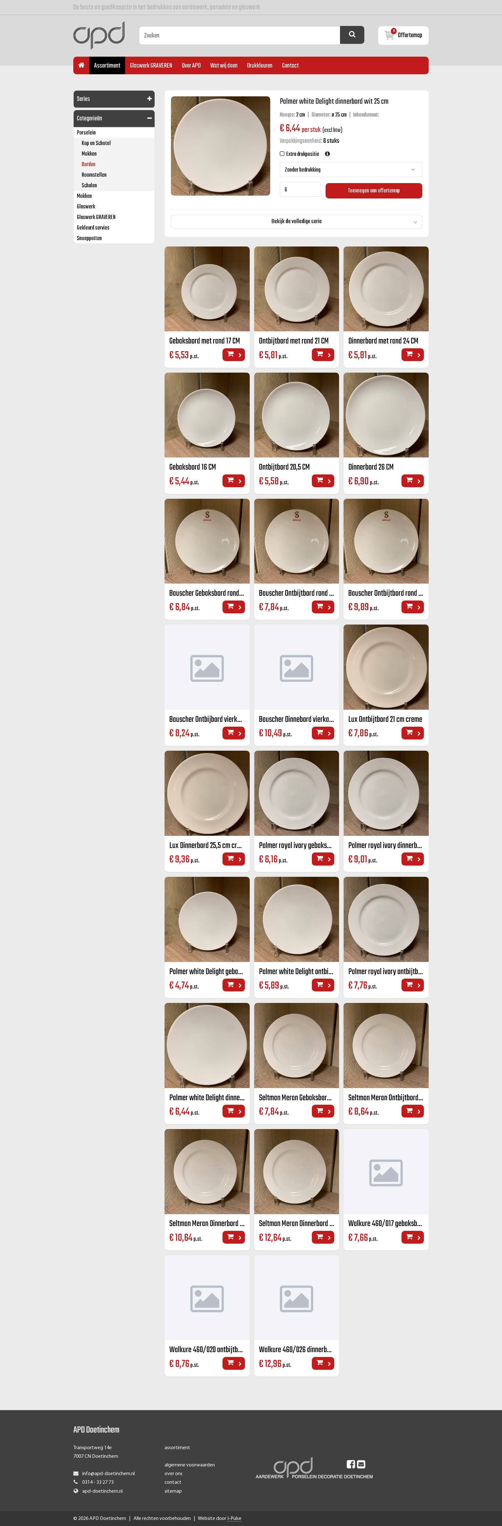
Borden (88, 164)
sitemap (173, 1491)
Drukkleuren (259, 66)
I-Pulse (234, 1518)
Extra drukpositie (301, 154)
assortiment (177, 1447)
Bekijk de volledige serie (296, 220)
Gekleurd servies (93, 228)
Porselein (86, 133)
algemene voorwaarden (190, 1464)
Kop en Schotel (96, 143)
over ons (173, 1473)
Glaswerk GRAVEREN (151, 66)
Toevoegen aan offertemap (374, 189)
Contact (290, 66)
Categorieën (89, 119)
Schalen (89, 185)
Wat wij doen (224, 66)
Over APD (191, 66)
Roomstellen (94, 175)
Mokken (89, 154)
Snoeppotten (89, 238)
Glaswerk (86, 207)
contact (173, 1482)
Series (83, 99)
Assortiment (107, 66)
